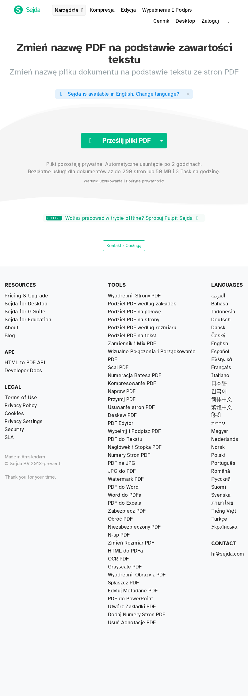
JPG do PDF (122, 471)
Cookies (14, 413)
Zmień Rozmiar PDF (131, 543)
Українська (224, 527)
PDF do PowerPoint (130, 599)
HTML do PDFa (125, 551)
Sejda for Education (28, 320)
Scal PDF (118, 367)
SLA (9, 437)
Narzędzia (70, 10)
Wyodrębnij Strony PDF (134, 296)
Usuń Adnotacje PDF (132, 622)
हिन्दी (216, 415)
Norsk (218, 447)
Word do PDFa (124, 495)
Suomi (218, 487)
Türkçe (219, 519)
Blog (10, 335)
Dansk (218, 328)
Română (220, 471)
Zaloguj (210, 21)
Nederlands (224, 439)
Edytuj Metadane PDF (133, 591)
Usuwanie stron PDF (131, 407)
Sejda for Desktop (26, 304)
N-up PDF (119, 535)
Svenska (221, 495)
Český (218, 335)
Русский (221, 479)
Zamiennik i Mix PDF (132, 343)
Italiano (220, 375)
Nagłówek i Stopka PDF (135, 447)
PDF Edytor (120, 423)
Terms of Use (21, 397)
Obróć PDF (120, 519)
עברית (218, 423)
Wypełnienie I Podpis (167, 10)
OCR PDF (118, 559)
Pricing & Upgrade (26, 296)
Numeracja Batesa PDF (134, 375)
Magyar (219, 431)
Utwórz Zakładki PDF (132, 607)
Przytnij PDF (121, 399)
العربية (218, 296)
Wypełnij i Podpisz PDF (134, 431)
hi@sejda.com (227, 554)
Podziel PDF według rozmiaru (142, 328)
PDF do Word (123, 487)
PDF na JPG (121, 463)
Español (220, 351)
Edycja (128, 10)
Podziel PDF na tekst (132, 335)
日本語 (219, 383)
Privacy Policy (20, 405)
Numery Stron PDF (129, 455)
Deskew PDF (122, 415)
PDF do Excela (124, 503)
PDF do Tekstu (125, 439)
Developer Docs (23, 370)
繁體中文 (221, 407)
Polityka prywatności (145, 181)
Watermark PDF (126, 479)
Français (221, 367)
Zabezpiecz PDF (127, 511)
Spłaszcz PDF (123, 583)
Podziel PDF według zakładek (142, 304)
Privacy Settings (24, 421)
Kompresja (102, 10)
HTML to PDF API (25, 362)
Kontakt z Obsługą (124, 245)
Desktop (185, 21)
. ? (118, 94)
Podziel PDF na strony (133, 320)
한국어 (219, 391)
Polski (218, 455)
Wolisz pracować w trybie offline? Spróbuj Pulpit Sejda (123, 218)
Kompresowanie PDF (132, 383)
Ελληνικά (221, 359)
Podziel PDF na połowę (134, 312)
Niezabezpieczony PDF (134, 527)
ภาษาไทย (222, 503)
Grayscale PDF (125, 567)
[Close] (188, 94)
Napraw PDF (121, 391)
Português (223, 463)
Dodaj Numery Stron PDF (136, 615)
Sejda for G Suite (25, 312)
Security (14, 429)
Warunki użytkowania (103, 181)
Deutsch (221, 320)
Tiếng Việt (223, 511)
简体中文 (221, 399)
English (219, 343)
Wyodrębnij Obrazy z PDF (137, 575)
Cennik (161, 21)
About (11, 328)
